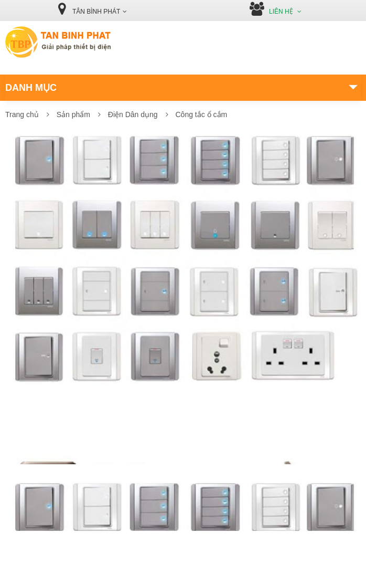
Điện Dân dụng (133, 114)
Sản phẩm (73, 114)
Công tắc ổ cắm (201, 114)
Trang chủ (22, 114)
